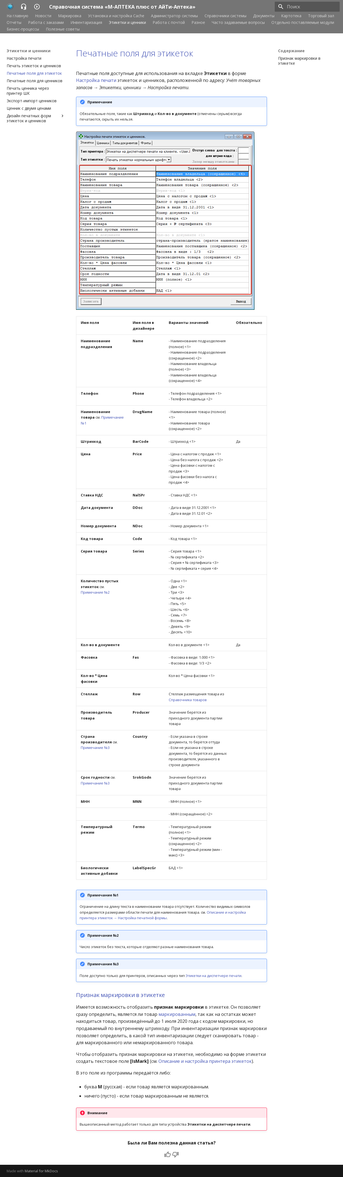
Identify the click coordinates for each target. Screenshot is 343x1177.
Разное (198, 22)
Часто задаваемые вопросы (238, 22)
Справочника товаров (188, 699)
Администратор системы (174, 15)
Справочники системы (225, 15)
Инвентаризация (86, 22)
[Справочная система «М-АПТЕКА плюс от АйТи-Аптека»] (10, 6)
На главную (17, 15)
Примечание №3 (95, 747)
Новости (43, 15)
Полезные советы (63, 29)
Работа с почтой (169, 22)
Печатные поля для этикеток (134, 53)
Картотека (291, 15)
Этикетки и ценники (127, 22)
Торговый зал (321, 15)
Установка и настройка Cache (116, 15)
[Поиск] (307, 7)
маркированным (176, 1014)
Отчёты (14, 22)
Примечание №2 (95, 592)
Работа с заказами (46, 22)
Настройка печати (96, 80)
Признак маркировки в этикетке (120, 995)
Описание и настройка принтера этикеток (205, 1061)
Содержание (291, 50)
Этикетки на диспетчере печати (213, 975)
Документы (263, 15)
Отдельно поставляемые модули (302, 22)
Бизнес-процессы (23, 29)
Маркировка (69, 15)
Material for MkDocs (41, 1170)
